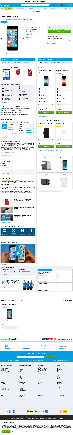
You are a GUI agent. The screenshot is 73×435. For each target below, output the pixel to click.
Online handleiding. (5, 173)
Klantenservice (68, 8)
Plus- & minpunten (26, 62)
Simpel (20, 376)
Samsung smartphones (42, 368)
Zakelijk (59, 382)
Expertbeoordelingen (12, 62)
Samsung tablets (3, 384)
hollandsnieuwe (22, 371)
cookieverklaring (15, 428)
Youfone (20, 379)
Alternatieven (47, 62)
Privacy (33, 418)
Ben (20, 368)
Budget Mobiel (21, 369)
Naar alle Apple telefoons (43, 116)
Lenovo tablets (3, 388)
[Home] (2, 8)
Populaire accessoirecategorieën (63, 62)
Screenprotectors (22, 384)
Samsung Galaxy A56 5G (5, 371)
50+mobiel (21, 367)
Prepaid (39, 383)
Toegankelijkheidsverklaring (24, 397)
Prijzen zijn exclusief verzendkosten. (49, 416)
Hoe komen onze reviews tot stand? (9, 133)
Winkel (40, 394)
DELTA (20, 370)
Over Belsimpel (22, 395)
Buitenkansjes (8, 8)
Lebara (20, 374)
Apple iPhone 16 (3, 369)
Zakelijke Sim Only (60, 387)
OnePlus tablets (3, 387)
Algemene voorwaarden (52, 418)
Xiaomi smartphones (42, 370)
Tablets (60, 8)
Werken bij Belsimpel (27, 418)
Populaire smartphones (6, 365)
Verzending (2, 395)
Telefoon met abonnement (20, 8)
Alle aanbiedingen (60, 395)
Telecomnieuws (41, 384)
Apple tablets (3, 383)
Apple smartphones (41, 367)
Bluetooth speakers (22, 390)
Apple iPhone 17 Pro (4, 368)
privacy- (9, 428)
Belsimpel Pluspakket (26, 271)
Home (2, 13)
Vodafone (21, 378)
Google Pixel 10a (3, 374)
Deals (58, 394)
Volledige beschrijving (6, 155)
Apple (9, 13)
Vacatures (21, 400)
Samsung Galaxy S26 (4, 370)
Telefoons (31, 8)
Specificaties (19, 62)
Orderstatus (3, 396)
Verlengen (45, 8)
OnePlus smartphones (42, 369)
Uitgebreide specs (5, 102)
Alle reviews (4, 137)
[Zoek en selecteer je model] (35, 5)
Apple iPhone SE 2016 (15, 13)
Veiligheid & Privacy (22, 396)
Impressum (37, 418)
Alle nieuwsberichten (5, 222)
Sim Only (38, 8)
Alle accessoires (22, 391)
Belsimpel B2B (59, 383)
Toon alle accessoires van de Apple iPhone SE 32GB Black (50, 150)
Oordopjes (21, 387)
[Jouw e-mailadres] (30, 357)
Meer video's (4, 264)
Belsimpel (21, 394)
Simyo (20, 377)
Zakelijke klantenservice (61, 384)
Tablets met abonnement (5, 389)
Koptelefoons (21, 388)
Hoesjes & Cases (22, 383)
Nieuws (17, 418)
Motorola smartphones (42, 371)
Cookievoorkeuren (43, 418)
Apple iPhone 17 (3, 367)
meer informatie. (49, 417)
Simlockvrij (29, 37)
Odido (20, 375)
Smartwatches (21, 389)
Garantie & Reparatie (4, 397)
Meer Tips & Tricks (5, 237)
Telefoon (5, 13)
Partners (21, 418)
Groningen (40, 395)
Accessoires (53, 8)
